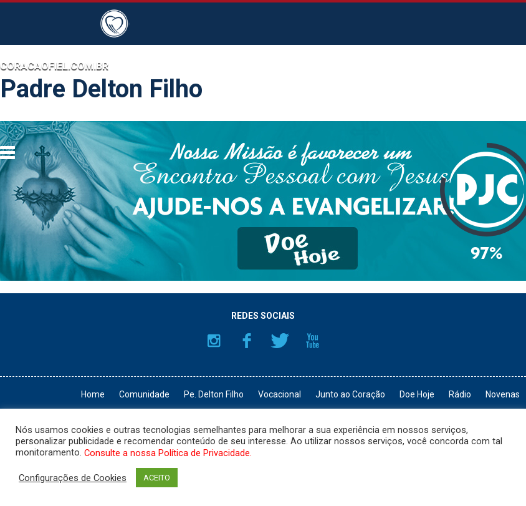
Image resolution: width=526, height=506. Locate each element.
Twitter (279, 340)
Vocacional (279, 394)
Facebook (246, 340)
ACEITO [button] (156, 477)
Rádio (460, 394)
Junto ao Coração (350, 394)
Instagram (213, 340)
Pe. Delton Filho (214, 394)
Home (93, 394)
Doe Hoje (416, 394)
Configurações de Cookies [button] (73, 478)
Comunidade (144, 394)
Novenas (502, 394)
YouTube (313, 340)
